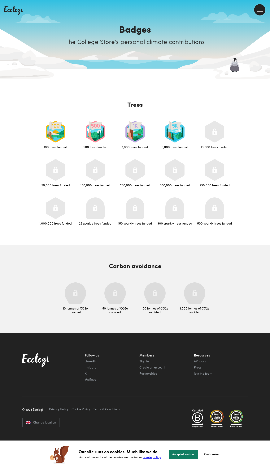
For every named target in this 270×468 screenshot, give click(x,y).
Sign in (144, 361)
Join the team (203, 373)
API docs (200, 361)
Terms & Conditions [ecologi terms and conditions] (106, 427)
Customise (211, 454)
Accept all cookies (183, 454)
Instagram (92, 367)
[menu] (259, 9)
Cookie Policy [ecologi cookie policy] (81, 427)
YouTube (90, 379)
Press (197, 367)
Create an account (152, 367)
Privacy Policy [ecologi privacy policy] (58, 427)
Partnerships (148, 373)
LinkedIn (91, 361)
